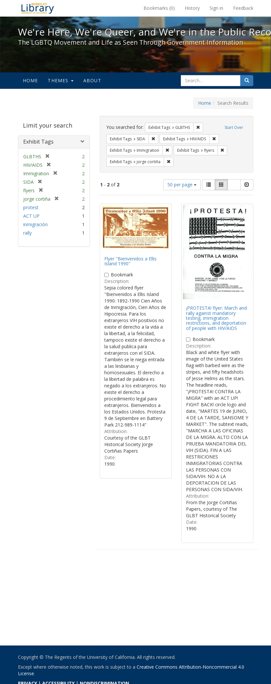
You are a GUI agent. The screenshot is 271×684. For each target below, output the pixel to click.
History (192, 8)
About (92, 80)
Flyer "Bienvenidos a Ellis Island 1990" (130, 261)
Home (30, 80)
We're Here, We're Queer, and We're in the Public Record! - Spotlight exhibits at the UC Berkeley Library (37, 8)
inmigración (35, 224)
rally (27, 233)
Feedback (243, 8)
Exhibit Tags (38, 141)
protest (31, 207)
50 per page (181, 184)
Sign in (216, 8)
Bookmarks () (159, 8)
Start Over (234, 127)
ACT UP (31, 216)
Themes (60, 80)
